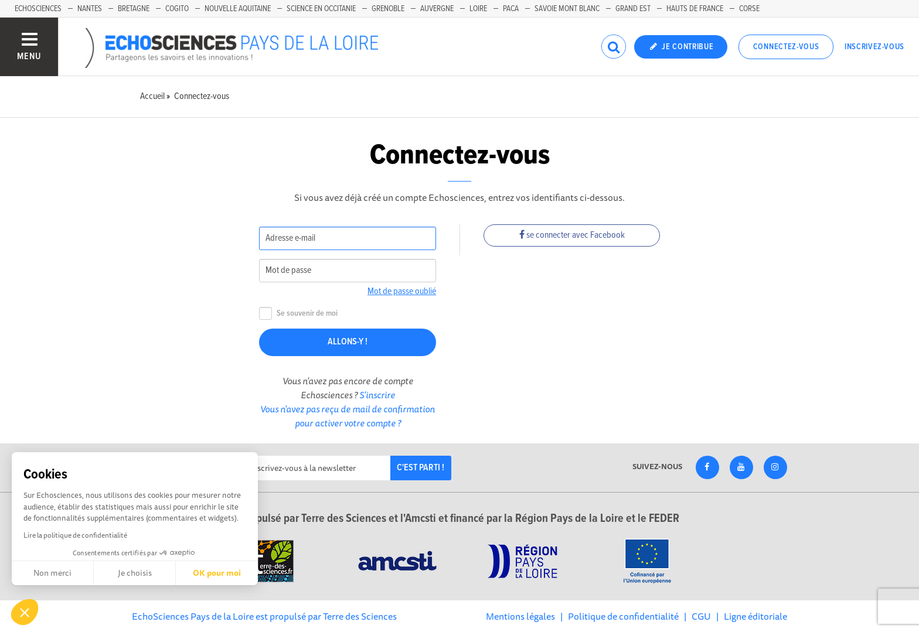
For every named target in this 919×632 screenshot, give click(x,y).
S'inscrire (377, 394)
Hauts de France (694, 9)
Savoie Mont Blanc (567, 9)
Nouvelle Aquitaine (238, 9)
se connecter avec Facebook (572, 235)
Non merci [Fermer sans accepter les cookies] (52, 572)
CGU (701, 616)
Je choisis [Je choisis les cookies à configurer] (135, 572)
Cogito (177, 9)
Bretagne (133, 9)
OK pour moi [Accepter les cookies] (217, 572)
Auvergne (437, 9)
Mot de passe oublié (401, 291)
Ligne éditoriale (755, 616)
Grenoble (388, 9)
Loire (478, 9)
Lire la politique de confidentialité (75, 535)
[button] (25, 612)
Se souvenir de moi (298, 314)
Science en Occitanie (321, 9)
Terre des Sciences (360, 616)
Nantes (89, 9)
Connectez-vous (786, 47)
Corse (749, 9)
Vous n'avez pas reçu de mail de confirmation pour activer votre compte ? (347, 416)
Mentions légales (520, 616)
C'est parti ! (420, 468)
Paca (511, 9)
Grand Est (633, 9)
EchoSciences (38, 9)
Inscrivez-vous (874, 47)
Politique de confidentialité (623, 616)
